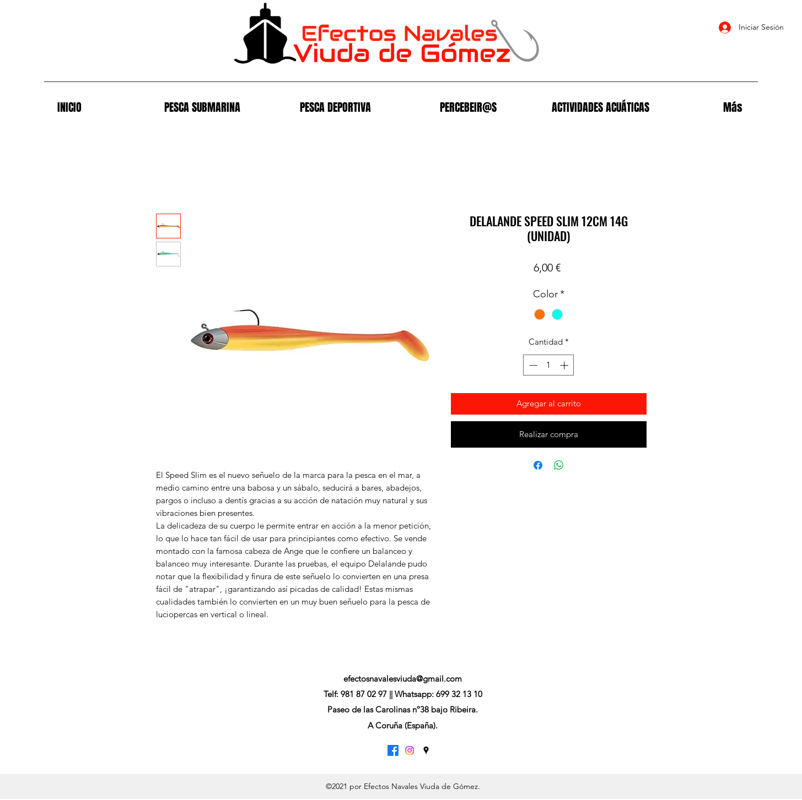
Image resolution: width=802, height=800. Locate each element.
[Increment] (565, 365)
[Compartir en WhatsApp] (559, 465)
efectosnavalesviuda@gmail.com (402, 678)
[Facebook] (393, 750)
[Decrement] (532, 365)
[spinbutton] (549, 365)
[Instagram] (409, 750)
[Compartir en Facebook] (538, 465)
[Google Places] (426, 750)
